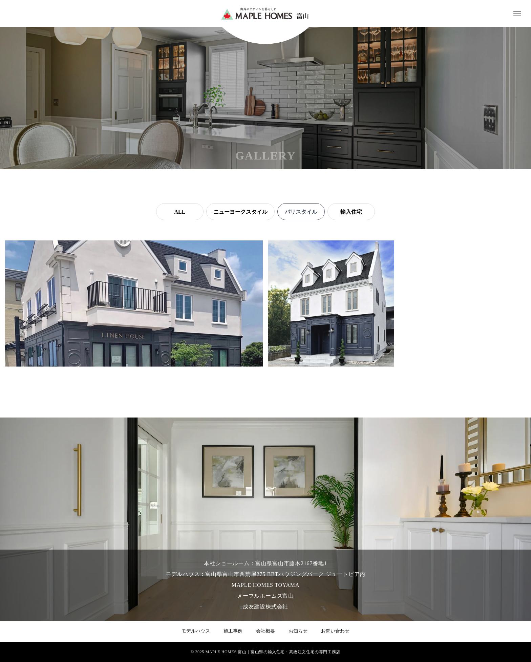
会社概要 (265, 631)
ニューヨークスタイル (240, 212)
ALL (180, 212)
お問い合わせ (335, 631)
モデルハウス (196, 631)
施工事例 (233, 631)
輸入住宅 (351, 212)
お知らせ (298, 631)
